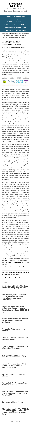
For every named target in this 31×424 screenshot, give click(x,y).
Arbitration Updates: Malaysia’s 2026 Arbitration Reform (15, 338)
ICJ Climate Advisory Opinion (12, 402)
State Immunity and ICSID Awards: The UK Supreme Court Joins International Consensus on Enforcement (14, 297)
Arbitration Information (15, 272)
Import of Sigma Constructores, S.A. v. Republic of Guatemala (15, 347)
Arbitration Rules (14, 274)
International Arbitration (15, 5)
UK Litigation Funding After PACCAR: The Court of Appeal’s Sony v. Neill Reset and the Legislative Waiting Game (15, 411)
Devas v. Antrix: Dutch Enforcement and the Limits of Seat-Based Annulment (15, 320)
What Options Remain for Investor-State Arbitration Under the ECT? (14, 356)
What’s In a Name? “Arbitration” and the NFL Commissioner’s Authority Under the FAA (15, 393)
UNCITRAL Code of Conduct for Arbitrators (13, 375)
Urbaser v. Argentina (20, 242)
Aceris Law (22, 267)
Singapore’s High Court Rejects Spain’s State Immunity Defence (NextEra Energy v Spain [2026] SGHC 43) (15, 309)
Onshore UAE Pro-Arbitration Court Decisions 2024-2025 (14, 384)
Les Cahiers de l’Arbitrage (13, 262)
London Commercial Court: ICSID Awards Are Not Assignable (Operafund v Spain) (14, 365)
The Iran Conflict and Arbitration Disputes (13, 330)
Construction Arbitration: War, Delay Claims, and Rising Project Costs (15, 287)
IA (19, 421)
